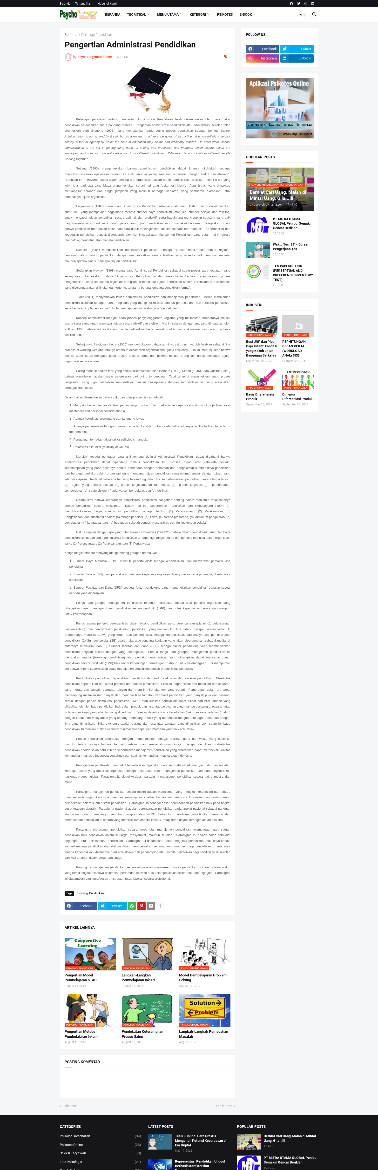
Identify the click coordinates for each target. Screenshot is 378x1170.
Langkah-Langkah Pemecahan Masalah (203, 1034)
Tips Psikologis (100, 1162)
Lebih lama (224, 1106)
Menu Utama (168, 14)
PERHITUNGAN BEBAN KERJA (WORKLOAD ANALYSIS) (294, 348)
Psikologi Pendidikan (96, 35)
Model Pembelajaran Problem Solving (203, 977)
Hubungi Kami (107, 3)
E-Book (246, 14)
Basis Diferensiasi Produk (260, 396)
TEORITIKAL (136, 14)
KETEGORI (198, 14)
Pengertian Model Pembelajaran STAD (81, 977)
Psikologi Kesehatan (100, 1136)
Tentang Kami (84, 3)
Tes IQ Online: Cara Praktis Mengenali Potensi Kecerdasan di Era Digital (201, 1140)
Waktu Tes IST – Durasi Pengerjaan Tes (290, 246)
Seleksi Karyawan (100, 1153)
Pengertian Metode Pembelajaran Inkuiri (81, 1034)
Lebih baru (70, 1106)
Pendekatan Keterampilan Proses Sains (142, 1034)
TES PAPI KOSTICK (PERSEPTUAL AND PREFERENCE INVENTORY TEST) (293, 273)
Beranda (65, 3)
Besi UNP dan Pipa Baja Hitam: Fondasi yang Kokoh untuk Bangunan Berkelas (261, 348)
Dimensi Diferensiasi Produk (297, 396)
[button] (302, 14)
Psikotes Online (100, 1145)
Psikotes (225, 14)
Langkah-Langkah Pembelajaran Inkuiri (138, 977)
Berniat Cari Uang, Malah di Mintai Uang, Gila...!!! (290, 1138)
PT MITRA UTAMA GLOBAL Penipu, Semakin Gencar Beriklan (292, 223)
